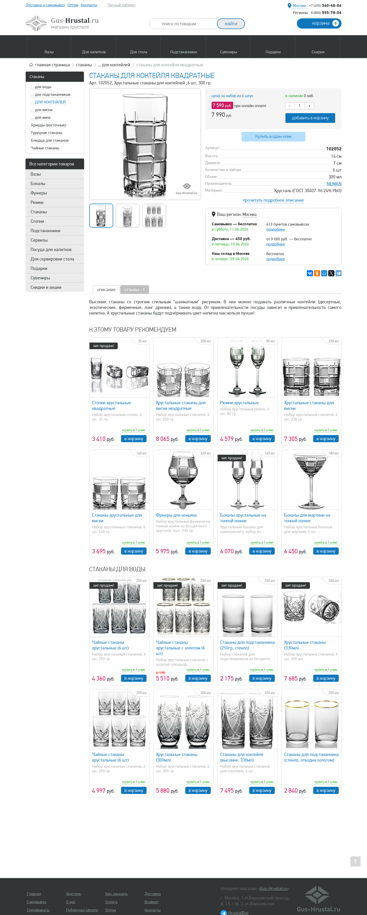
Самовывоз (36, 902)
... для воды (41, 86)
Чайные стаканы (45, 148)
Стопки (37, 221)
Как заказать (116, 893)
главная (52, 65)
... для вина (40, 117)
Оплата (111, 902)
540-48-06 (325, 5)
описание (106, 289)
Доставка (153, 893)
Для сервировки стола (52, 259)
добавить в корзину (310, 118)
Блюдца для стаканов (50, 140)
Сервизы (39, 240)
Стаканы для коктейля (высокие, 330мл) (241, 757)
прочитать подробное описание (273, 200)
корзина (325, 23)
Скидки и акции (46, 287)
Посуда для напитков (51, 249)
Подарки (39, 268)
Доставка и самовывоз (45, 5)
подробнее (275, 229)
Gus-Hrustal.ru (273, 888)
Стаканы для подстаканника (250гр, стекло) (247, 645)
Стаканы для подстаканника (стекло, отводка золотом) (311, 757)
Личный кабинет (122, 5)
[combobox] (187, 23)
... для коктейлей (48, 102)
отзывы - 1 (134, 289)
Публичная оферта (82, 910)
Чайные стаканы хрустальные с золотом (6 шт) (180, 647)
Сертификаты (38, 910)
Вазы (36, 174)
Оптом (73, 5)
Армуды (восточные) (48, 125)
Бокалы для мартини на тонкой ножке (307, 518)
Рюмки (37, 202)
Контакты (89, 5)
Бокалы (38, 183)
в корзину (133, 438)
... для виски (41, 109)
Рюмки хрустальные (239, 403)
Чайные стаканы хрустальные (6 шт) (110, 645)
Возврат (152, 902)
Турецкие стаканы (46, 132)
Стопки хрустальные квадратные (111, 405)
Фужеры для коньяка (176, 515)
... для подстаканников (50, 94)
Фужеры (39, 193)
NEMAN (334, 184)
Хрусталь (73, 893)
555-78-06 (326, 12)
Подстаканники (45, 230)
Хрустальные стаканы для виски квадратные (181, 405)
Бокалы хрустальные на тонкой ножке (243, 518)
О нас (70, 902)
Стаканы (37, 76)
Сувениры (40, 278)
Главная (34, 893)
